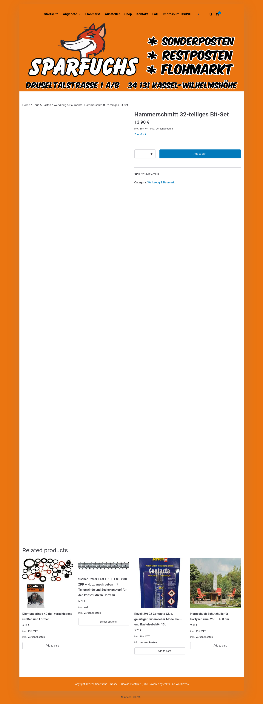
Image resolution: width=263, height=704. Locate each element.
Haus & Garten (42, 105)
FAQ (155, 14)
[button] (79, 14)
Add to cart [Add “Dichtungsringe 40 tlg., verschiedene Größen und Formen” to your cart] (52, 645)
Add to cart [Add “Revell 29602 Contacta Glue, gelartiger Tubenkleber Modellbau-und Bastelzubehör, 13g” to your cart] (164, 651)
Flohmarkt (92, 14)
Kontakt (142, 14)
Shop (128, 14)
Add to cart (200, 153)
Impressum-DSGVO (177, 14)
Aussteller (112, 14)
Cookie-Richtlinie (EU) (134, 684)
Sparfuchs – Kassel (106, 684)
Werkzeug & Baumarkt (68, 105)
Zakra (166, 684)
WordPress (182, 684)
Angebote (72, 14)
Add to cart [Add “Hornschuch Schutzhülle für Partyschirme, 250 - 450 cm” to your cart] (220, 645)
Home (26, 105)
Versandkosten (164, 128)
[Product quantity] (145, 153)
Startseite (51, 14)
